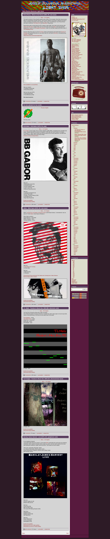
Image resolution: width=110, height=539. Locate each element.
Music (42, 17)
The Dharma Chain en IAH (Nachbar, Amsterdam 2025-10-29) (80, 130)
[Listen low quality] (28, 200)
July (75, 145)
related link (46, 101)
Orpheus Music (75, 49)
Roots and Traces (76, 64)
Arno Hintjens (27, 317)
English (47, 17)
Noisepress (74, 70)
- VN (73, 275)
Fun (73, 278)
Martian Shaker (75, 51)
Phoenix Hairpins (76, 50)
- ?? (73, 277)
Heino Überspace (76, 73)
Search (74, 286)
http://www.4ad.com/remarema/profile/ (33, 35)
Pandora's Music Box (77, 77)
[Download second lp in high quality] (32, 526)
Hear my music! (75, 22)
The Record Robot (76, 52)
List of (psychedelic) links (78, 79)
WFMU (73, 47)
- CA (43, 129)
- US (73, 274)
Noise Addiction (75, 78)
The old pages (75, 41)
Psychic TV (26, 34)
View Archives (75, 125)
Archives (74, 122)
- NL (73, 272)
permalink (40, 101)
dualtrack (74, 76)
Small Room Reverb (76, 57)
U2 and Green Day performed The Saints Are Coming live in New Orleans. (41, 275)
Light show (74, 283)
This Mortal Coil (37, 23)
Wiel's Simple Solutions (77, 114)
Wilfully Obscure (76, 72)
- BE (44, 310)
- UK (45, 17)
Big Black (45, 23)
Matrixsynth (74, 68)
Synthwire (74, 67)
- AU (73, 261)
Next (68, 533)
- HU (73, 266)
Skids (31, 213)
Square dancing (75, 53)
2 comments (27, 101)
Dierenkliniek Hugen (76, 117)
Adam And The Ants (28, 26)
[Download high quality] (29, 201)
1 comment (26, 433)
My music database (76, 39)
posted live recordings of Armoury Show (36, 212)
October (75, 128)
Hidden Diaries (75, 65)
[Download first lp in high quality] (31, 525)
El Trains (42, 31)
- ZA (73, 276)
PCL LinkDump (75, 48)
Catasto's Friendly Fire (77, 71)
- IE (73, 268)
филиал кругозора (76, 66)
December (76, 158)
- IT (73, 270)
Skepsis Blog (75, 119)
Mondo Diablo (75, 62)
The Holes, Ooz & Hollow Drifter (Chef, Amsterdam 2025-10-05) (80, 139)
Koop (73, 59)
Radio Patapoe (75, 118)
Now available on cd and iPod (31, 84)
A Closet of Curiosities (77, 54)
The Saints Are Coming (29, 266)
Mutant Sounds (75, 45)
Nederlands (74, 281)
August (75, 144)
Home (73, 16)
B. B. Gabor (26, 130)
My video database (76, 40)
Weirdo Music (75, 44)
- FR (73, 265)
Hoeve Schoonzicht (76, 116)
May (75, 148)
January (75, 174)
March (75, 165)
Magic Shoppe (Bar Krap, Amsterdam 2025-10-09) (80, 135)
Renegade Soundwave (40, 28)
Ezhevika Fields (75, 69)
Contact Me (74, 18)
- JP (73, 271)
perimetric (74, 61)
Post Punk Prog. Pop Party (78, 75)
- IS (73, 269)
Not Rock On (75, 63)
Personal (43, 107)
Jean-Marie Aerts (28, 318)
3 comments (27, 204)
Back (23, 533)
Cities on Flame (75, 58)
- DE (73, 264)
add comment (27, 122)
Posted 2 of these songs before (31, 135)
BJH (47, 442)
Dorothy (55, 33)
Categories (75, 258)
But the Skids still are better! (30, 276)
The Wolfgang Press (28, 29)
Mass (54, 26)
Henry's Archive (75, 55)
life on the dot (75, 56)
